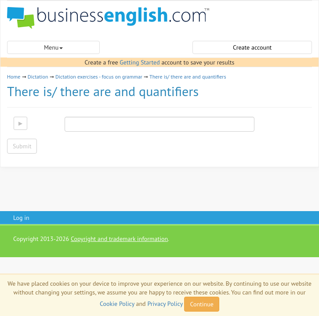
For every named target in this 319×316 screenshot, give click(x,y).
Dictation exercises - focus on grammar (98, 76)
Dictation (38, 76)
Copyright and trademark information (119, 239)
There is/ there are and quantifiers (187, 76)
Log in (21, 218)
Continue (201, 304)
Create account (252, 47)
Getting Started (140, 62)
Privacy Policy (164, 304)
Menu (53, 47)
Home (13, 76)
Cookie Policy (117, 304)
